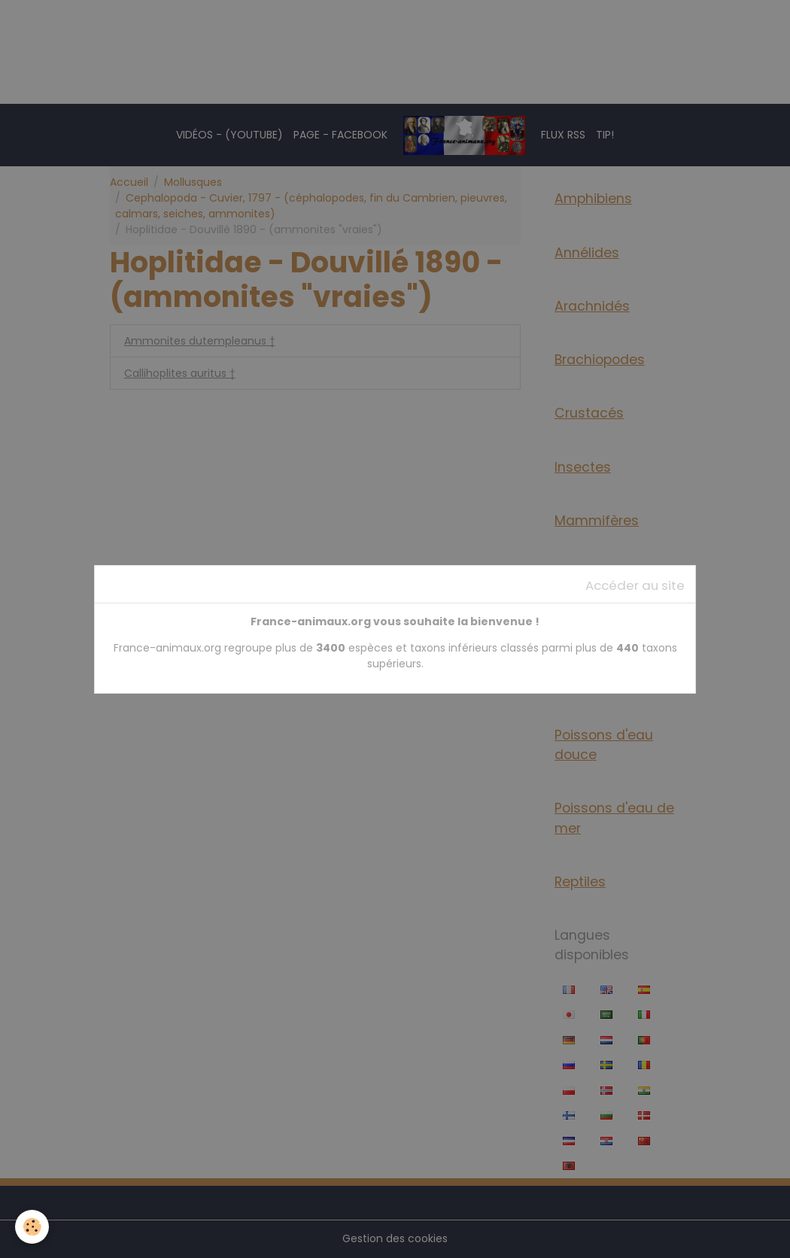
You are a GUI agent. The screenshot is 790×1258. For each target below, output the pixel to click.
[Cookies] (32, 1227)
